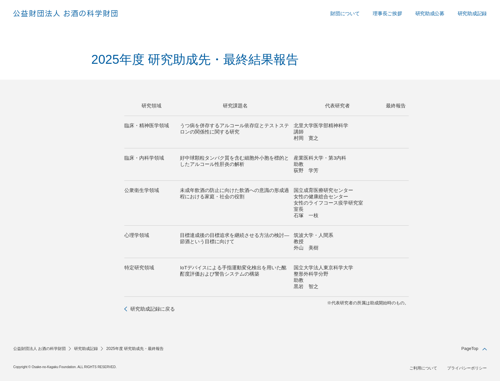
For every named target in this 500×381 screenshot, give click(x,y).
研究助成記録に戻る (152, 309)
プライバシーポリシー (467, 368)
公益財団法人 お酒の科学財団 (39, 348)
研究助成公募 (429, 13)
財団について (344, 13)
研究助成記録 (472, 13)
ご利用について (423, 368)
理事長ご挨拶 (387, 13)
